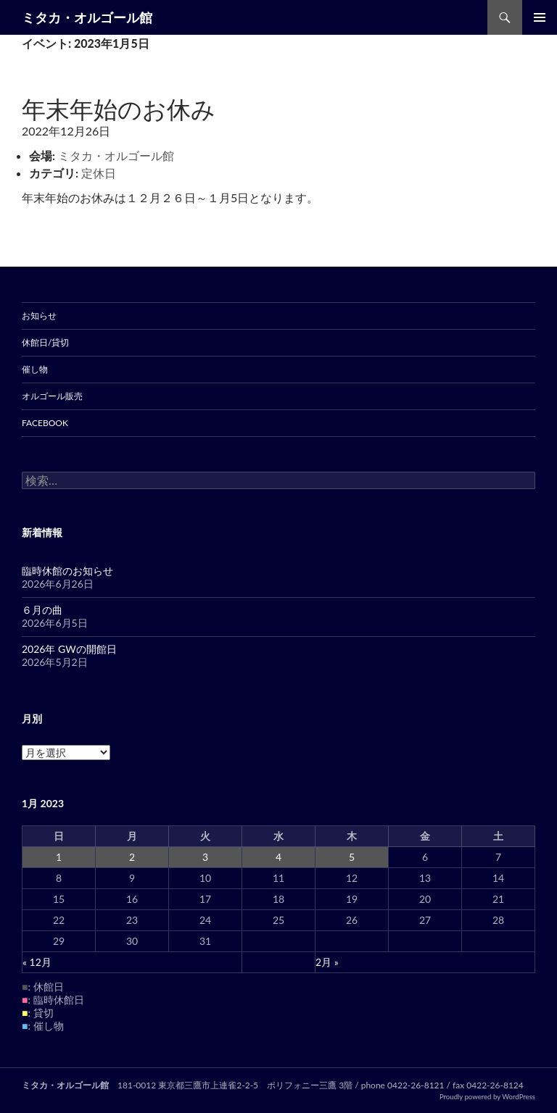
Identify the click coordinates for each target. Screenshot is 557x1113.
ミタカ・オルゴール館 (87, 17)
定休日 (98, 173)
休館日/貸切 (45, 342)
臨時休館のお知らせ (67, 570)
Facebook (45, 422)
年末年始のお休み (118, 108)
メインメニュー (539, 17)
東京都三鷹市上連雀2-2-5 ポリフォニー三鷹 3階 (255, 1085)
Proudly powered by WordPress (487, 1097)
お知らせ (39, 315)
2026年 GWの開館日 (69, 649)
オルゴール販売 (52, 396)
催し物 (35, 369)
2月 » (327, 962)
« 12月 (36, 962)
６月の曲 (42, 610)
